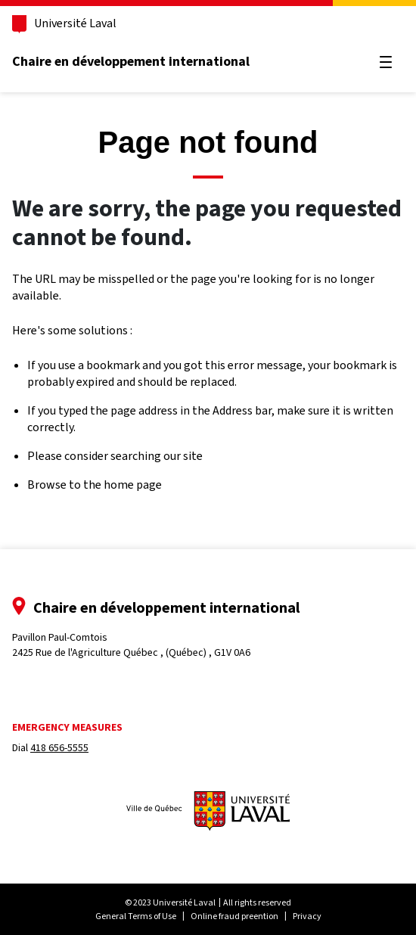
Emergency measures (67, 727)
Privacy (307, 916)
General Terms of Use (135, 916)
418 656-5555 (59, 748)
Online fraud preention (234, 916)
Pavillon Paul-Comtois (131, 644)
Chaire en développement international (131, 61)
